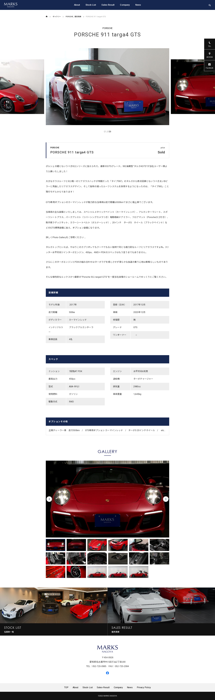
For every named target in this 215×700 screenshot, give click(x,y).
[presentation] (49, 499)
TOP (66, 687)
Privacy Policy (144, 687)
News (138, 5)
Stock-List (91, 5)
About (77, 5)
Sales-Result (107, 5)
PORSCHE (107, 28)
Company (125, 5)
